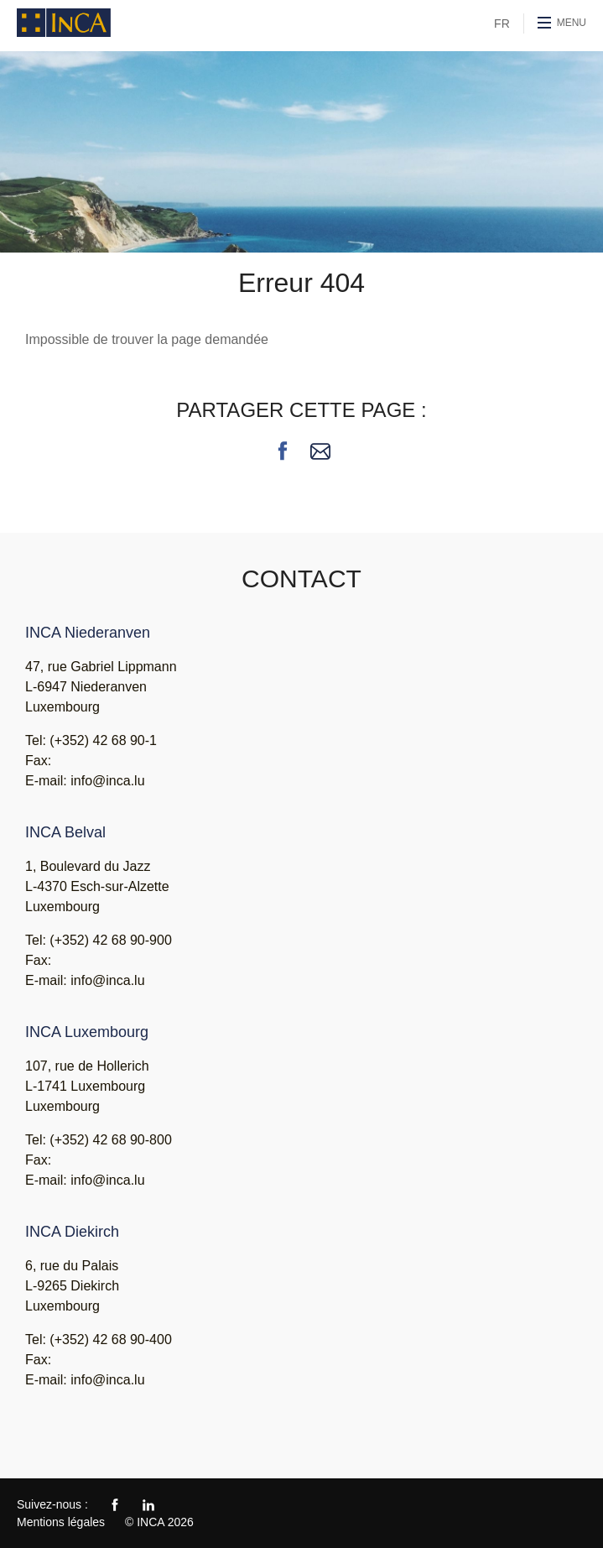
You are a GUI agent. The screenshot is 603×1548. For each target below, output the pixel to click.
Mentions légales (61, 1522)
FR (502, 23)
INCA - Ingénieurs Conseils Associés (64, 22)
